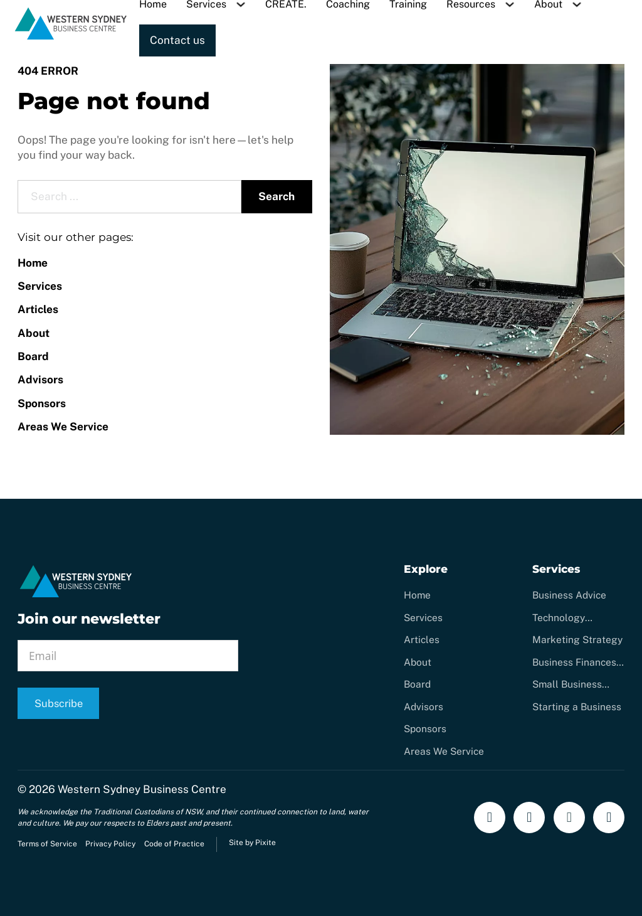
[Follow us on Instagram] (529, 817)
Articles (38, 309)
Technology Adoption (558, 618)
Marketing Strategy (577, 639)
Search (276, 196)
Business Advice (569, 594)
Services (40, 286)
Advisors (40, 379)
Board (33, 356)
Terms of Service (47, 843)
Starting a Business (576, 706)
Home (33, 263)
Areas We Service (63, 426)
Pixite (265, 842)
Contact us (177, 40)
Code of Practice (174, 843)
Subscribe (58, 703)
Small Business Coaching (567, 684)
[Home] (71, 37)
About (34, 333)
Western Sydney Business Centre (142, 789)
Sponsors (42, 403)
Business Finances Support (574, 662)
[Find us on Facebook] (489, 817)
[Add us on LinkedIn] (608, 817)
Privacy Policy (110, 843)
